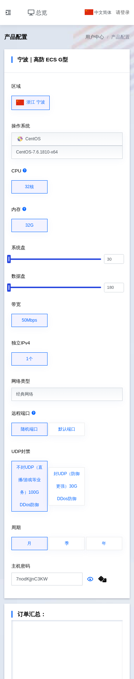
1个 (29, 357)
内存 (19, 209)
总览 (37, 13)
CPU (19, 170)
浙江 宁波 (30, 100)
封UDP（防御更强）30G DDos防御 (67, 484)
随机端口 (29, 427)
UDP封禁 (20, 451)
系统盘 (18, 247)
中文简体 (98, 12)
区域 (16, 86)
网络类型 (20, 381)
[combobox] (67, 139)
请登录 (123, 12)
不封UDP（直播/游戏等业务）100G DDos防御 (29, 484)
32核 (29, 185)
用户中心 (94, 37)
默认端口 (66, 427)
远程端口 (23, 413)
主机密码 (20, 566)
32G (29, 223)
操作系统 (20, 126)
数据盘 (18, 276)
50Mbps (29, 318)
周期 (16, 527)
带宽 (16, 304)
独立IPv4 (20, 343)
